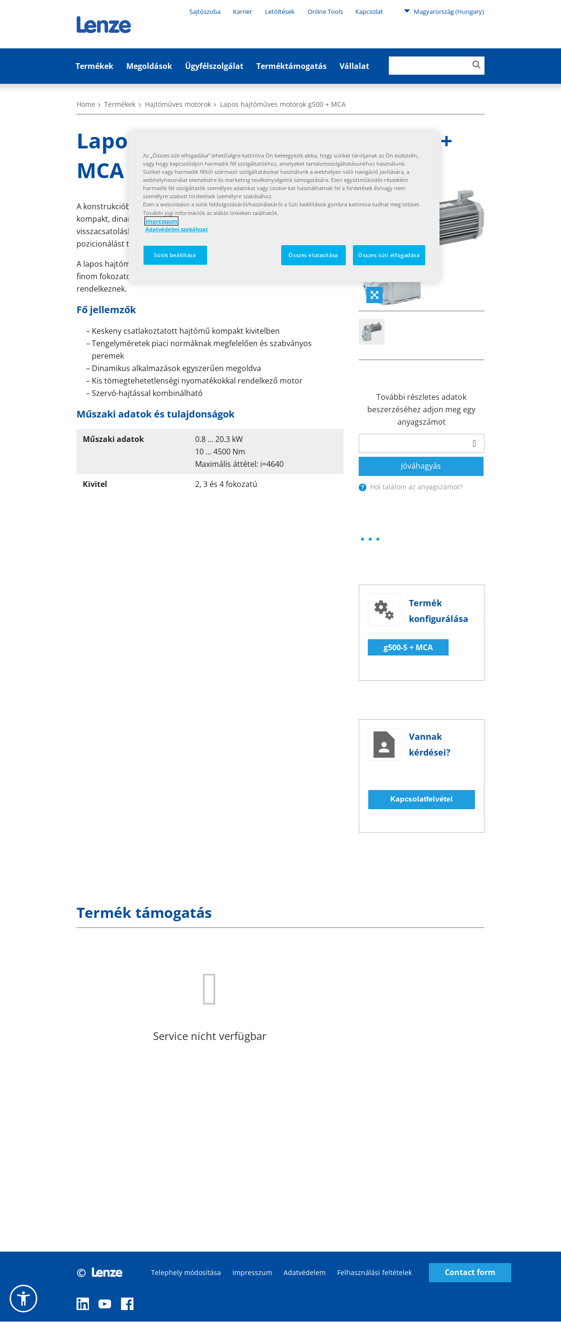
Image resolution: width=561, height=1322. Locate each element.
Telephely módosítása (186, 1272)
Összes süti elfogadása (389, 255)
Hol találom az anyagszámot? (416, 486)
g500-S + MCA (408, 647)
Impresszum (252, 1272)
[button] (23, 1298)
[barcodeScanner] (474, 443)
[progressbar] (370, 539)
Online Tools (325, 11)
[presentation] (362, 487)
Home (86, 104)
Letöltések (280, 11)
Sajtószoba (204, 11)
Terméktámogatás (291, 66)
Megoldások (149, 66)
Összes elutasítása (313, 255)
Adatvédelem (305, 1272)
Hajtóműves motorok (178, 104)
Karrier (242, 11)
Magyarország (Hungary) (444, 11)
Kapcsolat (369, 11)
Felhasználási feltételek (374, 1272)
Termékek (94, 66)
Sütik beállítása (175, 255)
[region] (284, 207)
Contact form (470, 1273)
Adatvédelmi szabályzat (176, 229)
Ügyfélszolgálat (214, 66)
